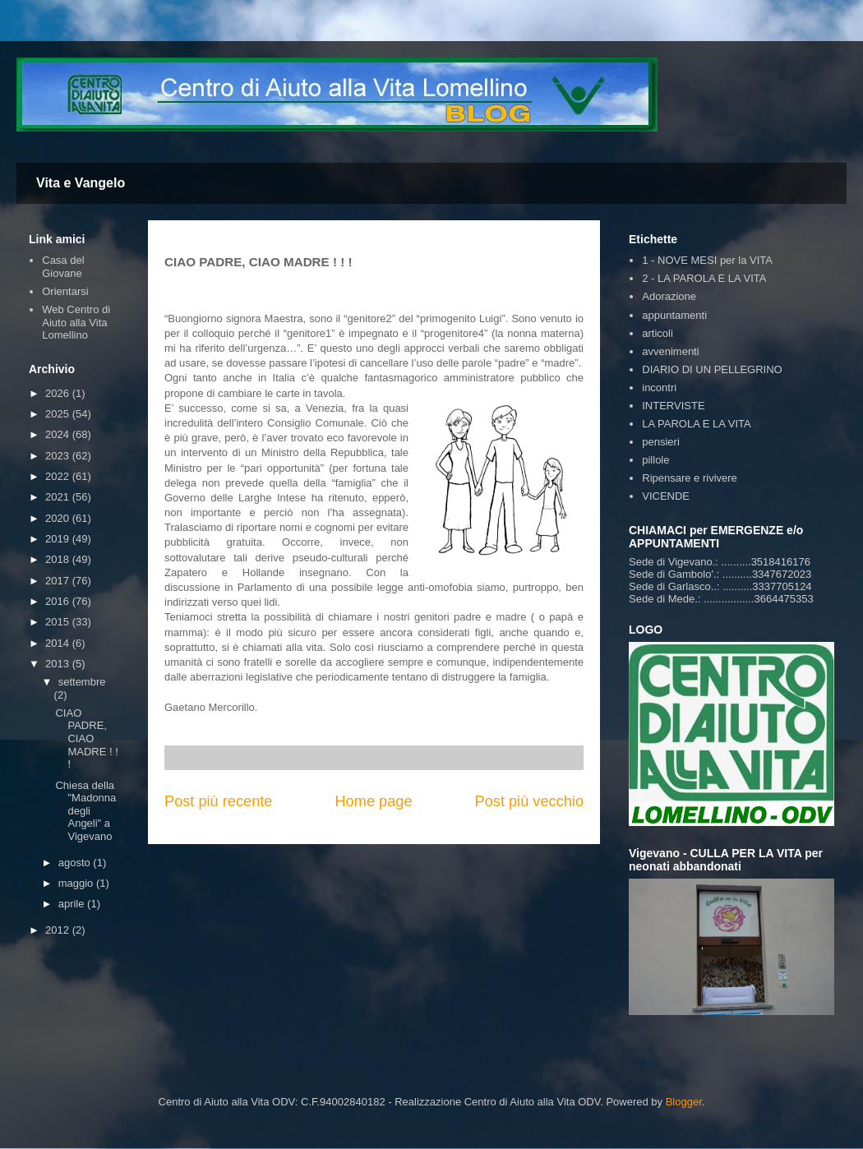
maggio (77, 883)
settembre (82, 682)
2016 (58, 601)
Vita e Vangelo (80, 183)
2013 (58, 664)
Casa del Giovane (63, 266)
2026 (58, 393)
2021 (58, 497)
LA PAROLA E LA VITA (696, 424)
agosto (76, 862)
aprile (72, 904)
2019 (58, 539)
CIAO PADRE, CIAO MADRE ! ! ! (86, 738)
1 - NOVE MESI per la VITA (707, 260)
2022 (58, 476)
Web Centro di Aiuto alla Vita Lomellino (76, 322)
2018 (58, 559)
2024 (58, 434)
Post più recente (218, 801)
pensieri (661, 442)
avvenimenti (670, 351)
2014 (58, 643)
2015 (58, 622)
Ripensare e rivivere (689, 478)
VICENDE (666, 496)
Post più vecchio (529, 801)
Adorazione (669, 296)
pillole (655, 460)
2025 (58, 414)
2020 (58, 518)
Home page (373, 801)
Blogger (684, 1102)
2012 (58, 930)
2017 (58, 580)
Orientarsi (65, 291)
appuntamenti (674, 315)
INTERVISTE (673, 405)
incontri (659, 387)
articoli (657, 333)
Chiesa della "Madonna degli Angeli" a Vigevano (85, 810)
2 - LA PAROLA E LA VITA (704, 278)
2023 (58, 456)
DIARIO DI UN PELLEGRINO (712, 369)
